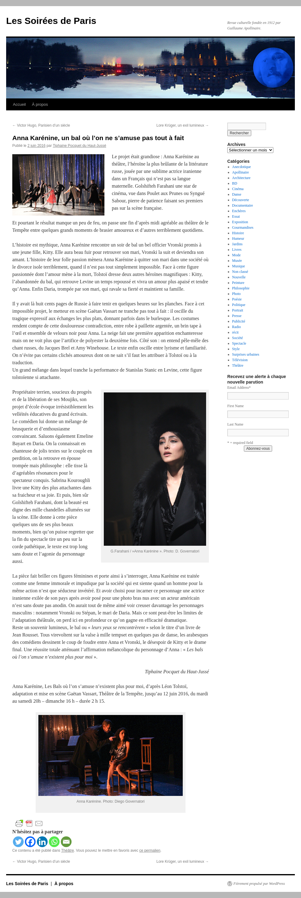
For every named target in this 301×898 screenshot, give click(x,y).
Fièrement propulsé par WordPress (259, 883)
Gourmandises (242, 227)
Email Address (239, 387)
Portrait (237, 310)
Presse (237, 316)
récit (235, 332)
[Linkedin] (42, 841)
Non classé (240, 271)
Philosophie (241, 288)
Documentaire (242, 205)
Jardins (237, 244)
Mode (236, 255)
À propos (40, 104)
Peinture (238, 283)
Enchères (239, 211)
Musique (238, 266)
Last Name (235, 424)
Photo (236, 294)
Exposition (240, 222)
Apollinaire (240, 172)
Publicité (238, 321)
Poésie (237, 299)
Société (237, 338)
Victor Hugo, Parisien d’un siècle (41, 125)
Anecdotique (241, 167)
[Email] (66, 841)
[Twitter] (18, 841)
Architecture (241, 178)
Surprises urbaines (245, 354)
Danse (236, 194)
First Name (235, 406)
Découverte (240, 200)
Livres (237, 249)
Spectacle (239, 343)
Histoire (238, 233)
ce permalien (149, 850)
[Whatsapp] (54, 841)
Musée (237, 260)
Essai (236, 216)
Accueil (19, 104)
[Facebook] (30, 841)
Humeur (238, 238)
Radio (236, 327)
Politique (238, 305)
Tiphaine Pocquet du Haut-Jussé (79, 145)
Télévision (240, 360)
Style (236, 349)
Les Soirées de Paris (51, 21)
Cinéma (238, 189)
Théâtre (67, 850)
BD (234, 183)
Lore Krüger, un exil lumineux (182, 125)
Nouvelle (239, 277)
